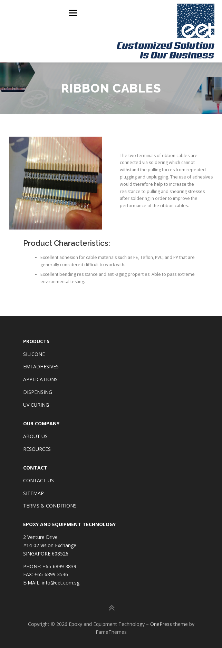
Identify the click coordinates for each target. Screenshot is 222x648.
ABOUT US (35, 436)
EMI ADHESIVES (41, 366)
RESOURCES (37, 448)
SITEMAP (33, 492)
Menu (72, 13)
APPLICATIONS (40, 379)
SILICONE (34, 353)
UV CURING (36, 404)
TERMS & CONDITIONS (50, 505)
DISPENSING (37, 391)
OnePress (161, 623)
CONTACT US (38, 479)
